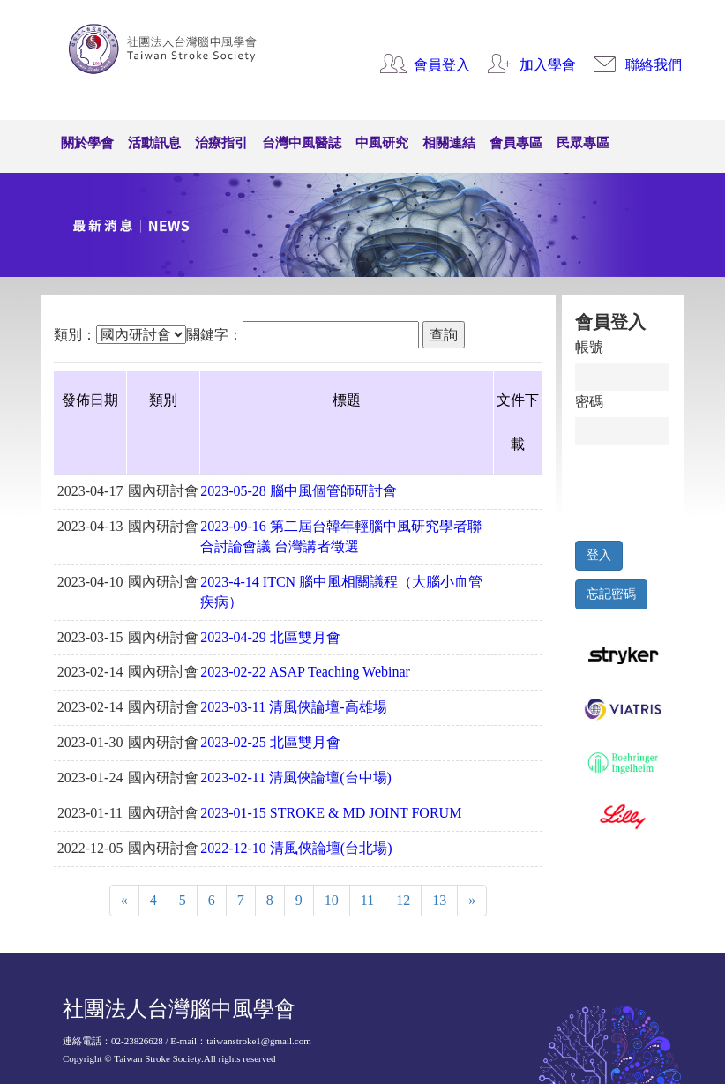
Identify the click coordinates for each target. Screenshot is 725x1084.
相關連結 (448, 143)
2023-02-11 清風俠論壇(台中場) (296, 777)
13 (439, 900)
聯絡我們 (653, 64)
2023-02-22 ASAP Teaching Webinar (305, 671)
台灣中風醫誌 (301, 143)
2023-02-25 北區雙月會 (270, 742)
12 (403, 900)
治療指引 (221, 143)
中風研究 (381, 143)
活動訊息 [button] (154, 143)
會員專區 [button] (516, 143)
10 (332, 900)
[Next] (472, 901)
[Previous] (124, 901)
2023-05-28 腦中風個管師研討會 (298, 490)
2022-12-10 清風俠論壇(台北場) (296, 848)
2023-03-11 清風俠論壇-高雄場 (293, 706)
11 (367, 900)
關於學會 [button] (87, 143)
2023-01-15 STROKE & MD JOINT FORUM (330, 812)
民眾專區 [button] (583, 143)
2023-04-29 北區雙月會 (270, 637)
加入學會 (547, 64)
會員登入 (442, 64)
